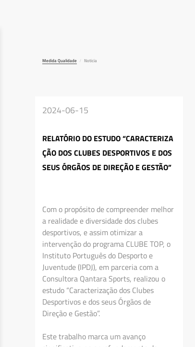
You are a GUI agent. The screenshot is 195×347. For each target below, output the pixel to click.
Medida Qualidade (59, 60)
